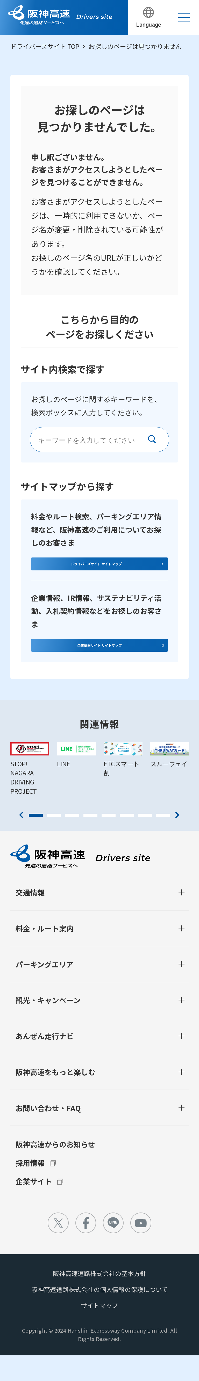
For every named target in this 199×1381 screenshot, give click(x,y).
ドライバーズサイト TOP (44, 46)
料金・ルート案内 (45, 954)
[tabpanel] (29, 794)
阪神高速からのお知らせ (55, 1170)
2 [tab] (54, 841)
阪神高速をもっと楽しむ (55, 1097)
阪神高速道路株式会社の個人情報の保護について (99, 1315)
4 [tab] (90, 841)
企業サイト (34, 1207)
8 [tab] (163, 841)
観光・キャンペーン (48, 1025)
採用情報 (30, 1188)
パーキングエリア (44, 990)
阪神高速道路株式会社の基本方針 (99, 1298)
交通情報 (30, 918)
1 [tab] (36, 841)
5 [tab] (109, 841)
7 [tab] (145, 841)
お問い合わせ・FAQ (48, 1133)
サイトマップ (99, 1331)
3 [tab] (72, 841)
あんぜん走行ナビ (45, 1061)
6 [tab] (127, 841)
